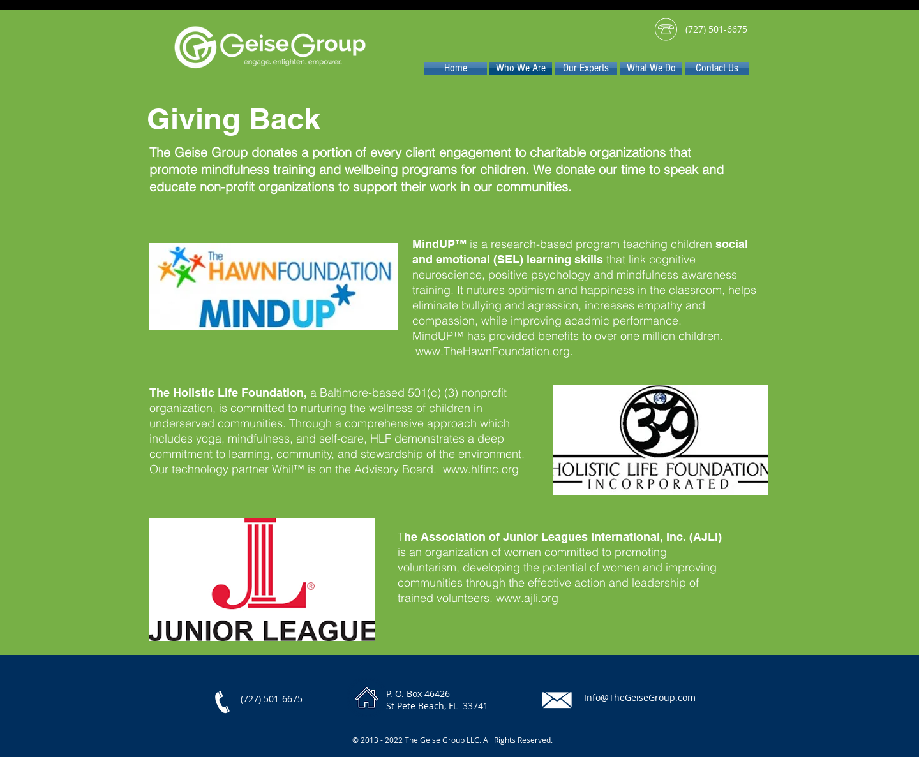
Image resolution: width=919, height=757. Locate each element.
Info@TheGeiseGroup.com (640, 697)
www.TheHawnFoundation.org (492, 351)
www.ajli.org (527, 598)
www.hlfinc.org (481, 469)
